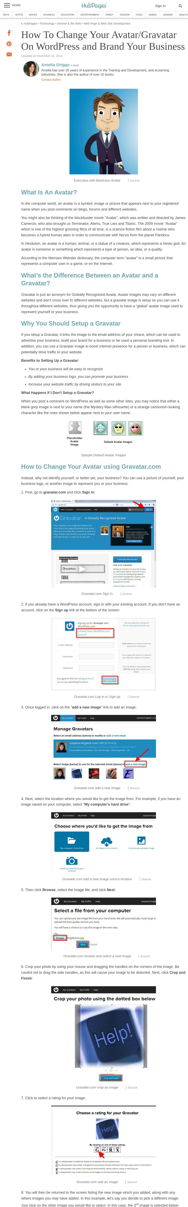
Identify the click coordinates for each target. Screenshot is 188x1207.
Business (49, 14)
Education (67, 14)
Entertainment (89, 14)
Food (139, 14)
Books (33, 14)
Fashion (125, 14)
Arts (6, 14)
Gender (168, 14)
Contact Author (51, 79)
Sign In (160, 6)
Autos (19, 14)
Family (109, 14)
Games (153, 14)
